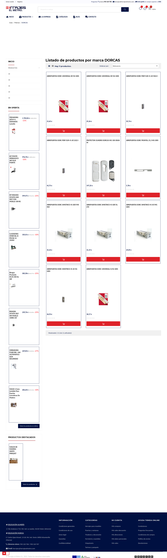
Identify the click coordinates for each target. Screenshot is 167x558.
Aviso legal (62, 535)
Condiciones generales (67, 526)
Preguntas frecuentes (145, 530)
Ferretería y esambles (92, 539)
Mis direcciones (117, 535)
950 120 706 (24, 544)
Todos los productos (30, 484)
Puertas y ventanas (92, 530)
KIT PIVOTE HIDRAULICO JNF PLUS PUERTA (14, 159)
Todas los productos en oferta (29, 426)
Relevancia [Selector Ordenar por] (135, 66)
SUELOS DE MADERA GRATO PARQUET (13, 450)
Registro (20, 2)
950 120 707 (34, 544)
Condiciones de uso (65, 530)
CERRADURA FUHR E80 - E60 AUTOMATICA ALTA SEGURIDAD (15, 354)
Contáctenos (142, 526)
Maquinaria (89, 543)
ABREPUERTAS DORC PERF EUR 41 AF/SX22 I (142, 76)
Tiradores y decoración (93, 535)
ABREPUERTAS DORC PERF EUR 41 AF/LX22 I (63, 140)
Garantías (62, 539)
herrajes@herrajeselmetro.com (124, 2)
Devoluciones (143, 543)
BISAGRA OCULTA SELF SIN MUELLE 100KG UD (14, 314)
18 (9, 74)
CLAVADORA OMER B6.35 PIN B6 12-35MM (14, 237)
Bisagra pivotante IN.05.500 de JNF (14, 276)
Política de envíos (144, 539)
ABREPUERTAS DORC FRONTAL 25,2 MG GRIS (142, 140)
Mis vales (115, 543)
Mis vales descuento (119, 530)
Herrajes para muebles (93, 526)
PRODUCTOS (12, 68)
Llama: (106, 2)
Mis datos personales (119, 539)
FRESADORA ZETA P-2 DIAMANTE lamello (14, 120)
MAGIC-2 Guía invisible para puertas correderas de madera (15, 393)
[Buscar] (83, 9)
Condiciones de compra (146, 535)
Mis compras (116, 526)
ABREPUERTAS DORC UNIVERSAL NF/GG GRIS (103, 76)
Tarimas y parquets (92, 547)
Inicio (11, 61)
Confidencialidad (65, 543)
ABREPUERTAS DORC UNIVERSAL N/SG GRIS (102, 269)
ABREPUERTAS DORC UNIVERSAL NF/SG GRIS (63, 76)
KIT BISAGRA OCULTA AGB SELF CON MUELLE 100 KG (15, 198)
